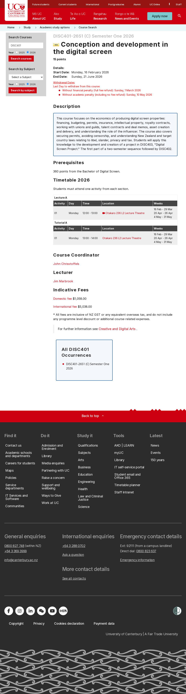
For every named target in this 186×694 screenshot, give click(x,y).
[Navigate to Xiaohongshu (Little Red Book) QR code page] (63, 611)
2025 (22, 52)
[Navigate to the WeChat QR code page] (41, 611)
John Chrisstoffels (66, 264)
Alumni (137, 4)
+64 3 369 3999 (15, 551)
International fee (65, 306)
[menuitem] (39, 16)
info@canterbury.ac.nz (21, 560)
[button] (159, 16)
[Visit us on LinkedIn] (30, 611)
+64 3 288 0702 (73, 546)
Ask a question (73, 555)
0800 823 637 (146, 551)
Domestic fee (62, 298)
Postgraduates (116, 4)
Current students (67, 4)
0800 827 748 (14, 546)
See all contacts (74, 578)
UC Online (155, 4)
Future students (40, 4)
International (92, 4)
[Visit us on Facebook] (8, 611)
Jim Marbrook (63, 281)
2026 (33, 52)
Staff (179, 4)
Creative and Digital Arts (117, 329)
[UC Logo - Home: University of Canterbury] (16, 10)
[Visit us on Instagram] (19, 611)
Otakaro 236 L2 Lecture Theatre (125, 213)
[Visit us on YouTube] (52, 611)
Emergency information (137, 560)
